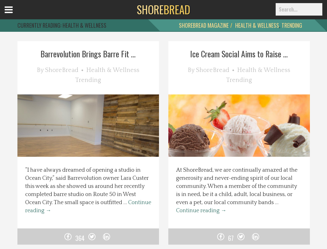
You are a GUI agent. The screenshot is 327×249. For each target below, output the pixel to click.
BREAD (163, 9)
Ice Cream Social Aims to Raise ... (239, 54)
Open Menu (16, 15)
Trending (292, 25)
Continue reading (201, 211)
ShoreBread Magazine (204, 25)
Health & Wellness (257, 25)
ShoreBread (61, 70)
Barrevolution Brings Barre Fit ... (88, 54)
